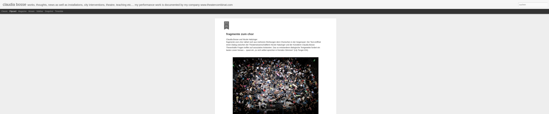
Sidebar (40, 11)
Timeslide (59, 11)
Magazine (22, 11)
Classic (4, 11)
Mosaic (31, 11)
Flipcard (12, 11)
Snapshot (49, 11)
